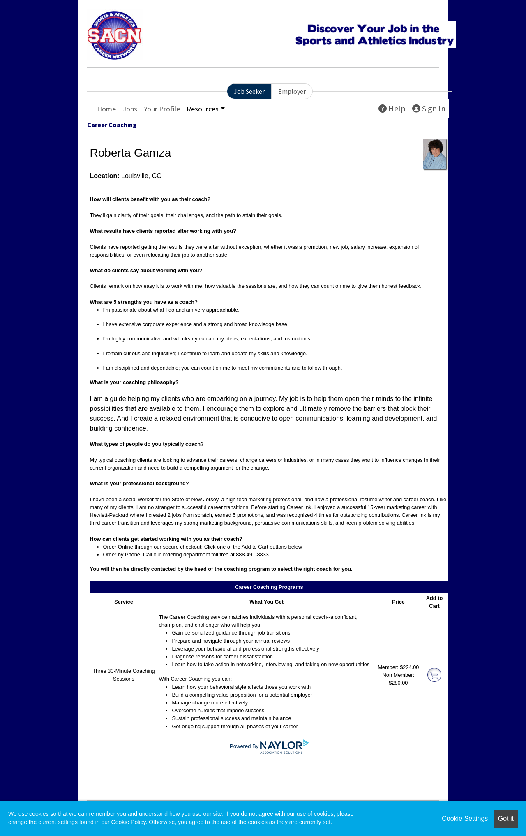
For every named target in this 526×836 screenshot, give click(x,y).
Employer (292, 91)
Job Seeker (249, 91)
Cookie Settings (465, 818)
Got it (506, 818)
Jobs (129, 108)
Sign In (428, 108)
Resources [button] (203, 108)
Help (392, 108)
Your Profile (162, 108)
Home (106, 108)
